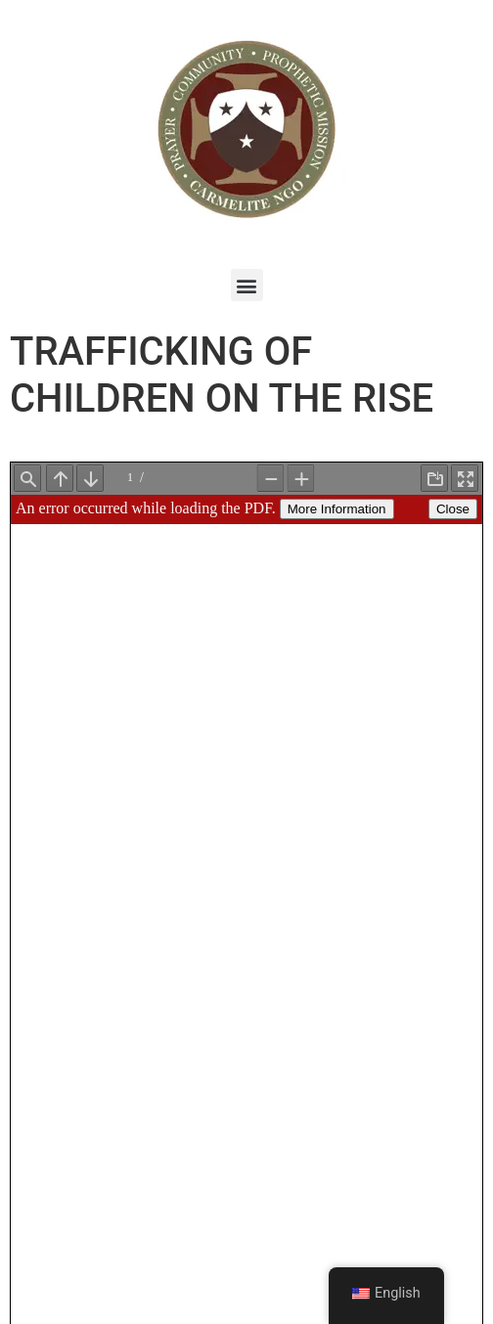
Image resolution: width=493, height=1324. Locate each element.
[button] (247, 285)
